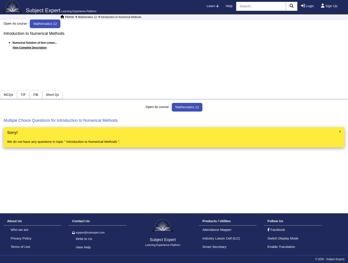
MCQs (8, 94)
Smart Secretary (214, 247)
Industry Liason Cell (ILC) (221, 238)
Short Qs (52, 94)
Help (229, 6)
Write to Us (84, 239)
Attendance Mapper (216, 230)
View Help (83, 247)
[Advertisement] (287, 59)
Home (69, 17)
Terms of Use (20, 247)
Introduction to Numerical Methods (119, 17)
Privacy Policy (21, 238)
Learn (213, 6)
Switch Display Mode (282, 238)
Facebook (276, 230)
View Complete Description (29, 47)
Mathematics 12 (86, 17)
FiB (35, 94)
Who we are (19, 230)
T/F (23, 94)
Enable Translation (281, 247)
